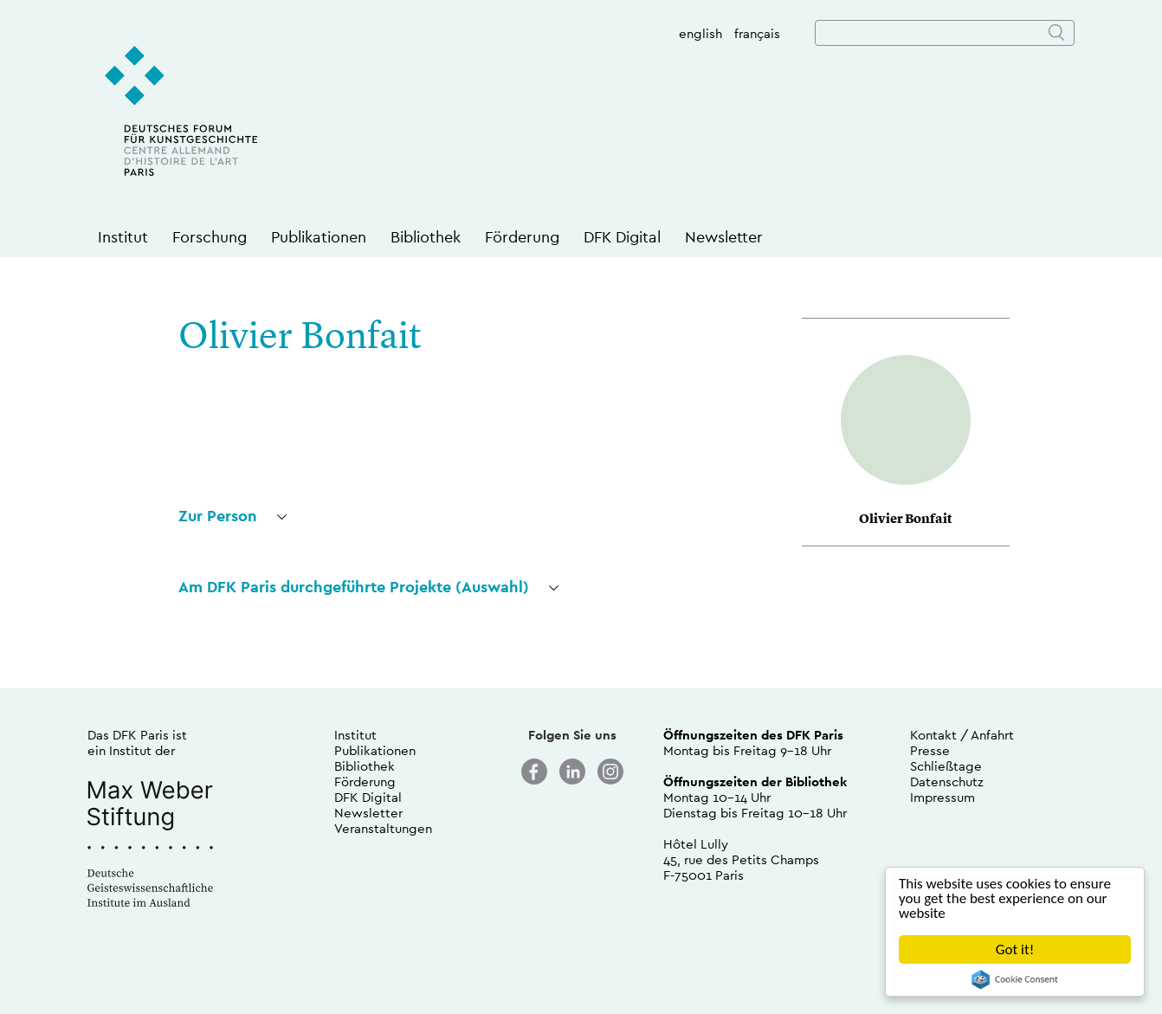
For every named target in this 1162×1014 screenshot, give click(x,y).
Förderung (522, 237)
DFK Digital (622, 237)
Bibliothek (426, 237)
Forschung (209, 237)
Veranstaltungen (383, 828)
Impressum (942, 797)
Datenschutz (947, 781)
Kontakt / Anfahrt (962, 735)
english (700, 33)
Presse (930, 750)
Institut (123, 237)
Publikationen (318, 237)
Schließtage (946, 766)
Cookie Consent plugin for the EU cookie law (1015, 979)
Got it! (1015, 949)
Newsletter (724, 237)
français (757, 33)
